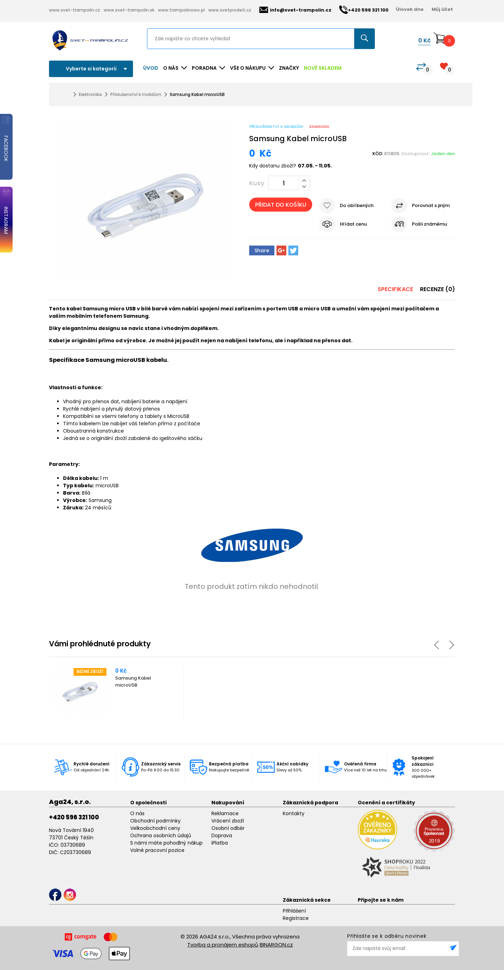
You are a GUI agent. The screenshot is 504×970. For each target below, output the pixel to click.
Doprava (221, 835)
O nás (137, 813)
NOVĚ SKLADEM (323, 67)
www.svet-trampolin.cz (74, 10)
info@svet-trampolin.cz (295, 10)
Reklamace (225, 813)
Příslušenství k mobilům (135, 94)
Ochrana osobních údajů (160, 835)
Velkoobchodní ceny (155, 828)
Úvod (150, 67)
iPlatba (219, 842)
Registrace (296, 918)
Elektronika (90, 94)
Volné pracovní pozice (157, 850)
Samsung (319, 126)
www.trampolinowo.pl (181, 10)
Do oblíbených (356, 205)
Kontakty (293, 813)
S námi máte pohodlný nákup (166, 842)
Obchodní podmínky (155, 820)
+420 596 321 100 (74, 817)
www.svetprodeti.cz (229, 10)
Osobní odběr (228, 828)
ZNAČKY (289, 67)
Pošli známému (429, 224)
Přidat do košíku (280, 205)
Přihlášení (294, 910)
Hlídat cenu (353, 224)
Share (261, 250)
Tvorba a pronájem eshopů (222, 944)
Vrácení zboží (227, 820)
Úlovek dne (410, 9)
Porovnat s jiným (431, 205)
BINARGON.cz (276, 944)
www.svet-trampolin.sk (129, 10)
